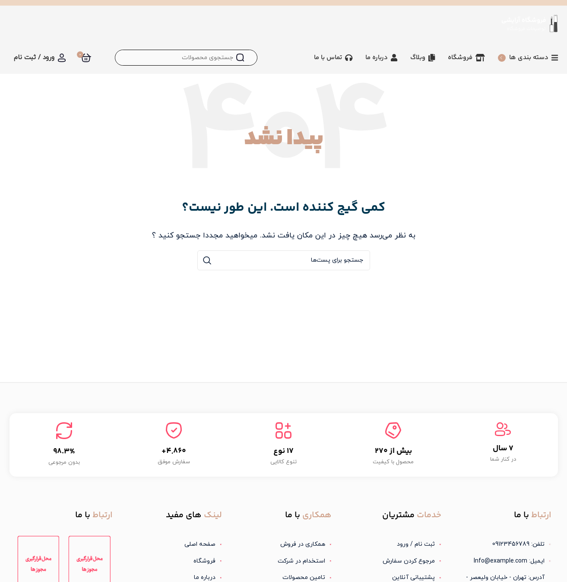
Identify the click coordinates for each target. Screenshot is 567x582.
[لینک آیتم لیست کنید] (393, 544)
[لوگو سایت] (529, 23)
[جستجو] (186, 57)
